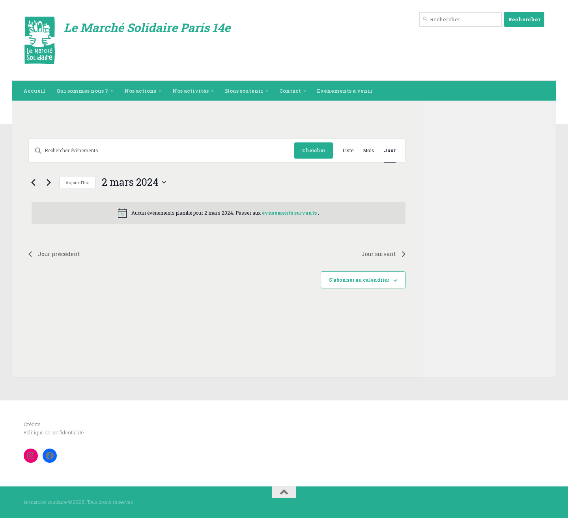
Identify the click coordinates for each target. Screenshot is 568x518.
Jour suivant (383, 254)
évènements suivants (290, 212)
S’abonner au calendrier (359, 280)
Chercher (313, 150)
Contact (290, 90)
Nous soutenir (244, 90)
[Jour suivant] (48, 182)
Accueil (34, 90)
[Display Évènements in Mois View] (368, 150)
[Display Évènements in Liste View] (347, 150)
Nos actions (140, 90)
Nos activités (190, 90)
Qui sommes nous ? (82, 90)
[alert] (218, 213)
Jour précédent (54, 254)
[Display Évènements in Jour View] (390, 150)
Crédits (32, 424)
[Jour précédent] (33, 182)
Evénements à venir (344, 90)
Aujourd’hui (77, 182)
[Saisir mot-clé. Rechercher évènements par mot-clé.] (161, 150)
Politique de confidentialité (54, 432)
